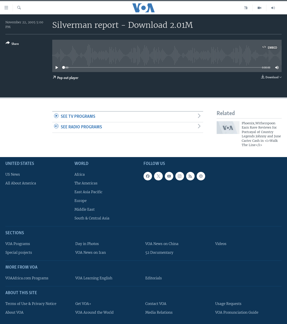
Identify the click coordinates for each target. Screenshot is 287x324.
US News (12, 174)
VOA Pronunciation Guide (236, 312)
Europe (80, 201)
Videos (220, 244)
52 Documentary (159, 253)
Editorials (153, 278)
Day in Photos (87, 244)
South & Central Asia (91, 218)
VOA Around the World (94, 312)
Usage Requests (228, 304)
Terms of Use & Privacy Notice (30, 304)
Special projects (18, 253)
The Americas (86, 183)
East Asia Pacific (88, 192)
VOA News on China (161, 244)
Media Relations (159, 312)
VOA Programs (17, 244)
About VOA (14, 312)
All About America (20, 183)
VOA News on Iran (90, 253)
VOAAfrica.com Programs (26, 278)
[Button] (12, 44)
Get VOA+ (83, 304)
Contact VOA (155, 304)
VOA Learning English (93, 278)
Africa (79, 174)
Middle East (84, 210)
